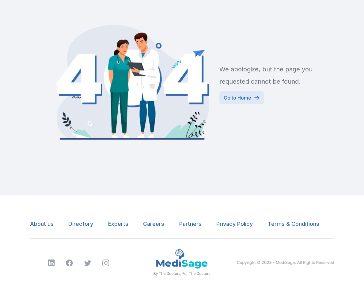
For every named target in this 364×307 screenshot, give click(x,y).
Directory (80, 224)
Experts (118, 224)
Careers (153, 224)
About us (42, 224)
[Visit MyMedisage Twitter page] (87, 263)
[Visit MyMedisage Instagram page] (105, 263)
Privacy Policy (234, 224)
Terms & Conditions (293, 224)
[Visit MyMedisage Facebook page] (69, 263)
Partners (190, 224)
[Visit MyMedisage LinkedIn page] (51, 263)
